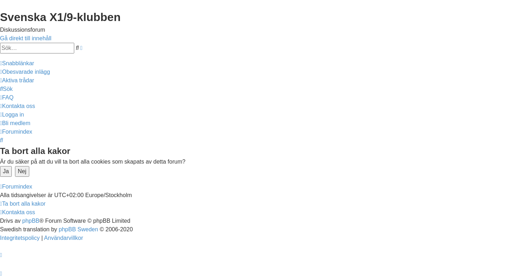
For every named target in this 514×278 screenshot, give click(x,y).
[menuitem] (25, 72)
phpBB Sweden (78, 229)
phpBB (30, 221)
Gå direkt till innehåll (25, 38)
